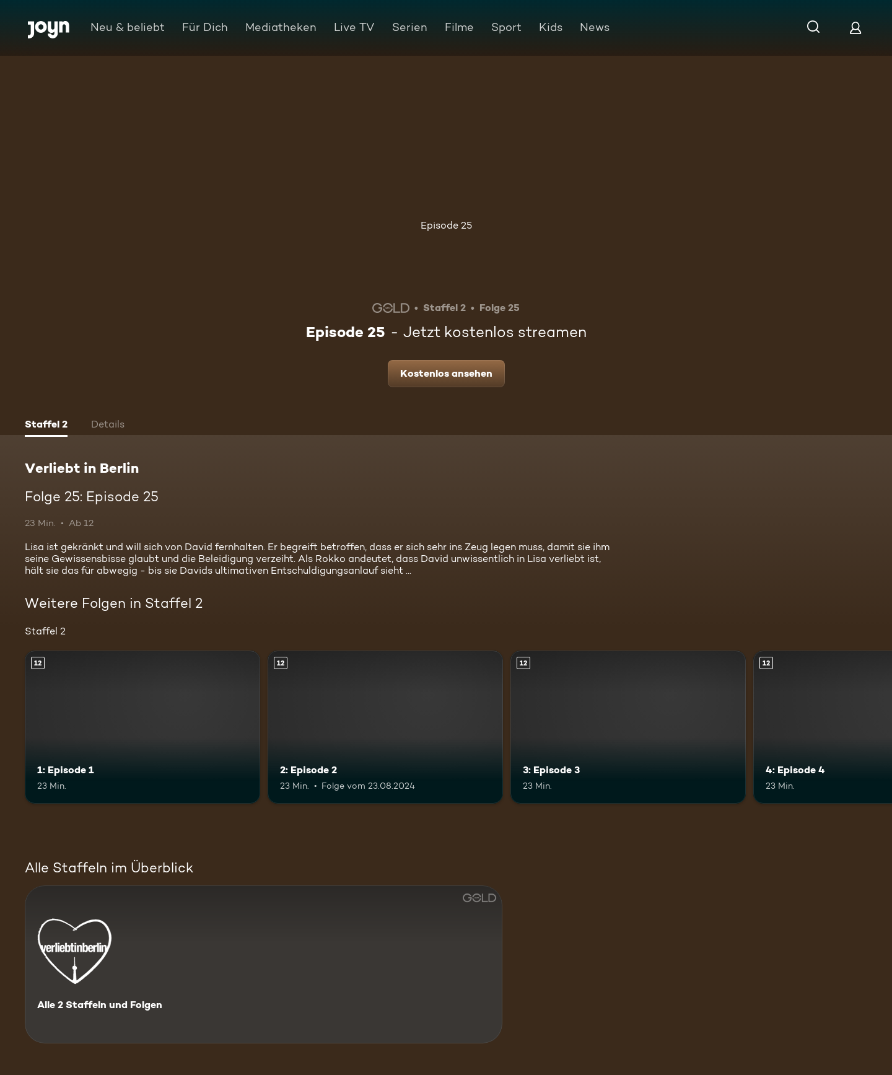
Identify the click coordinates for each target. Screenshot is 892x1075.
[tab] (46, 426)
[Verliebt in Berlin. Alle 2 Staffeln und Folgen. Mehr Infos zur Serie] (263, 964)
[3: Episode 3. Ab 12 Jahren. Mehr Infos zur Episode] (628, 727)
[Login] (855, 27)
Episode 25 (446, 225)
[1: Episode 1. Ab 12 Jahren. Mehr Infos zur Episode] (142, 727)
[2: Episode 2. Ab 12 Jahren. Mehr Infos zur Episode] (385, 727)
